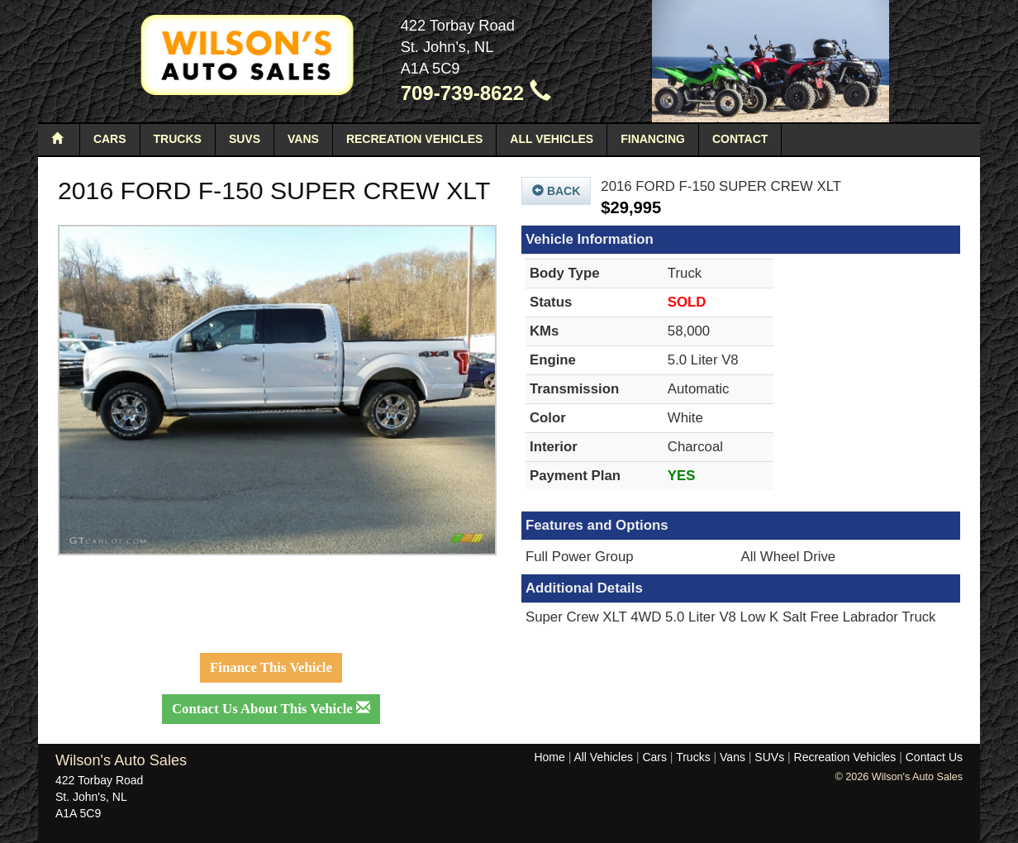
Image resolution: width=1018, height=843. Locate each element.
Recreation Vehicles (414, 138)
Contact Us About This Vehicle (271, 709)
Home (549, 757)
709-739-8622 (476, 93)
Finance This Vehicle (271, 667)
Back (556, 191)
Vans (303, 138)
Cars (109, 138)
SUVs (244, 138)
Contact (740, 138)
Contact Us (934, 757)
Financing (653, 138)
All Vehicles (551, 138)
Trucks (178, 138)
